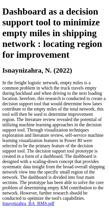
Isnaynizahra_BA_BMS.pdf (28, 203)
